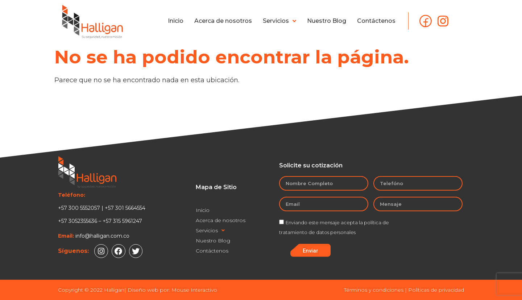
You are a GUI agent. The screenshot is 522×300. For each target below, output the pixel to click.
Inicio (175, 20)
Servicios (279, 21)
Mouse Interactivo (194, 290)
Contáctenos (376, 20)
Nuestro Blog (326, 20)
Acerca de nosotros (223, 20)
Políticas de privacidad (436, 290)
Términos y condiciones (373, 290)
